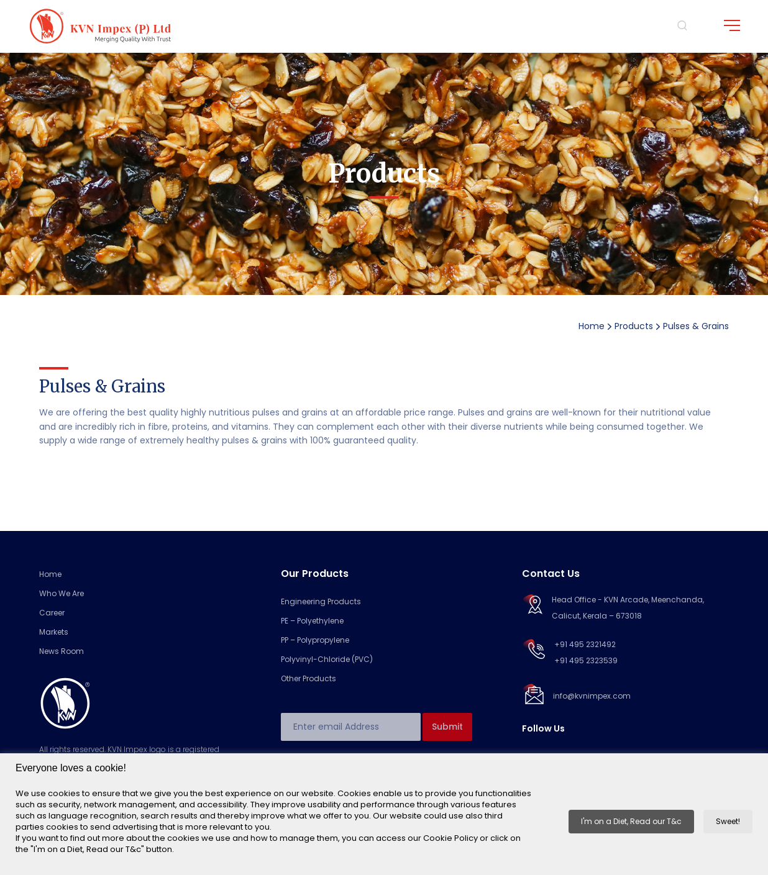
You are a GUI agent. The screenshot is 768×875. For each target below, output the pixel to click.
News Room (61, 651)
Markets (53, 632)
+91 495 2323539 (586, 660)
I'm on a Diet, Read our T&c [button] (631, 821)
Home (591, 326)
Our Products (315, 573)
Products (634, 326)
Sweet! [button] (728, 821)
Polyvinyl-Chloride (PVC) (327, 659)
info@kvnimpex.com (592, 696)
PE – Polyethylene (312, 620)
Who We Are (61, 593)
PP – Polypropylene (315, 640)
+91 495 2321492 (585, 644)
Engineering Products (321, 601)
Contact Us (551, 573)
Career (52, 612)
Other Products (308, 678)
